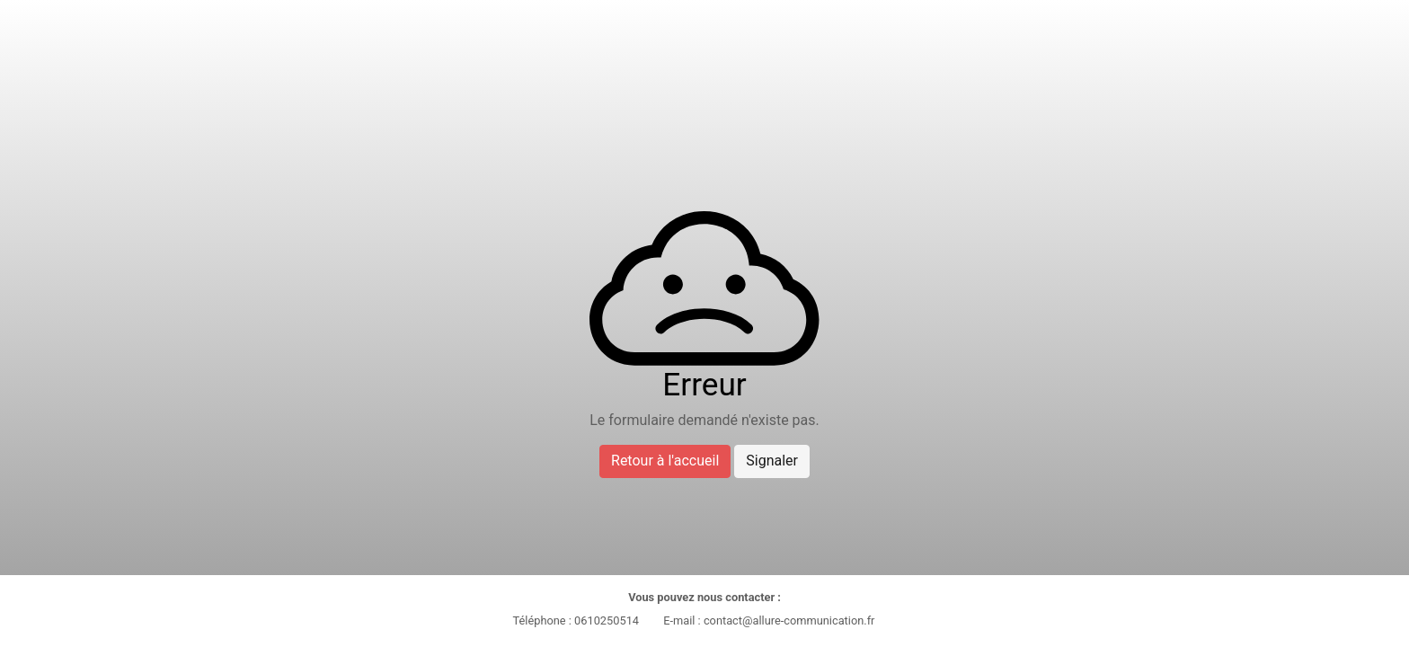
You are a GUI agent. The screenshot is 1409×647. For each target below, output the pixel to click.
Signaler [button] (772, 460)
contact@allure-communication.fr (789, 620)
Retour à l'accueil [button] (665, 460)
